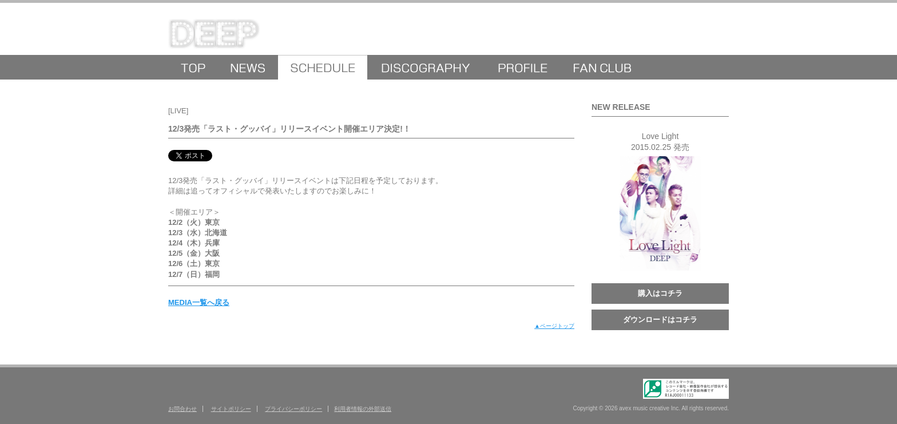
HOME (193, 67)
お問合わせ (182, 409)
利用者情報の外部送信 (362, 409)
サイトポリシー (231, 409)
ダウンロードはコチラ (660, 319)
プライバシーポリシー (293, 409)
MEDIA (322, 67)
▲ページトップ (554, 326)
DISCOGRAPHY (425, 67)
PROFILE (522, 67)
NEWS (248, 67)
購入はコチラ (660, 293)
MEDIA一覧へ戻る (198, 302)
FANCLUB (603, 67)
